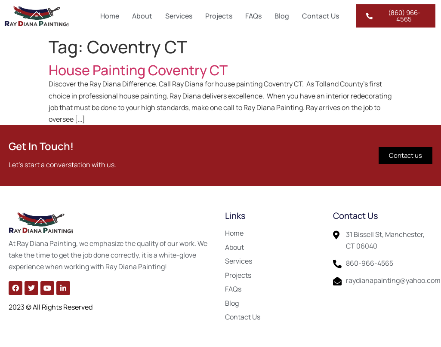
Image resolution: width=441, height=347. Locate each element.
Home (109, 16)
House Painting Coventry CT (138, 70)
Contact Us (320, 16)
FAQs (253, 16)
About (142, 16)
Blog (281, 16)
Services (178, 16)
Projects (218, 16)
